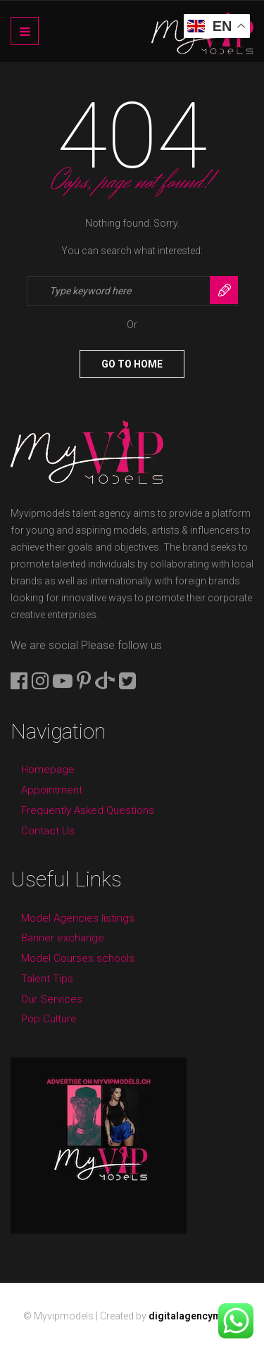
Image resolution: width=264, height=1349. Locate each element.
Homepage (48, 769)
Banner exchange (62, 937)
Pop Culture (49, 1018)
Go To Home (132, 364)
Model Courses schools (77, 958)
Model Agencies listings (77, 918)
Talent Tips (47, 978)
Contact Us (48, 830)
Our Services (51, 999)
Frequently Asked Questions (87, 810)
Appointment (51, 790)
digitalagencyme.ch (195, 1316)
